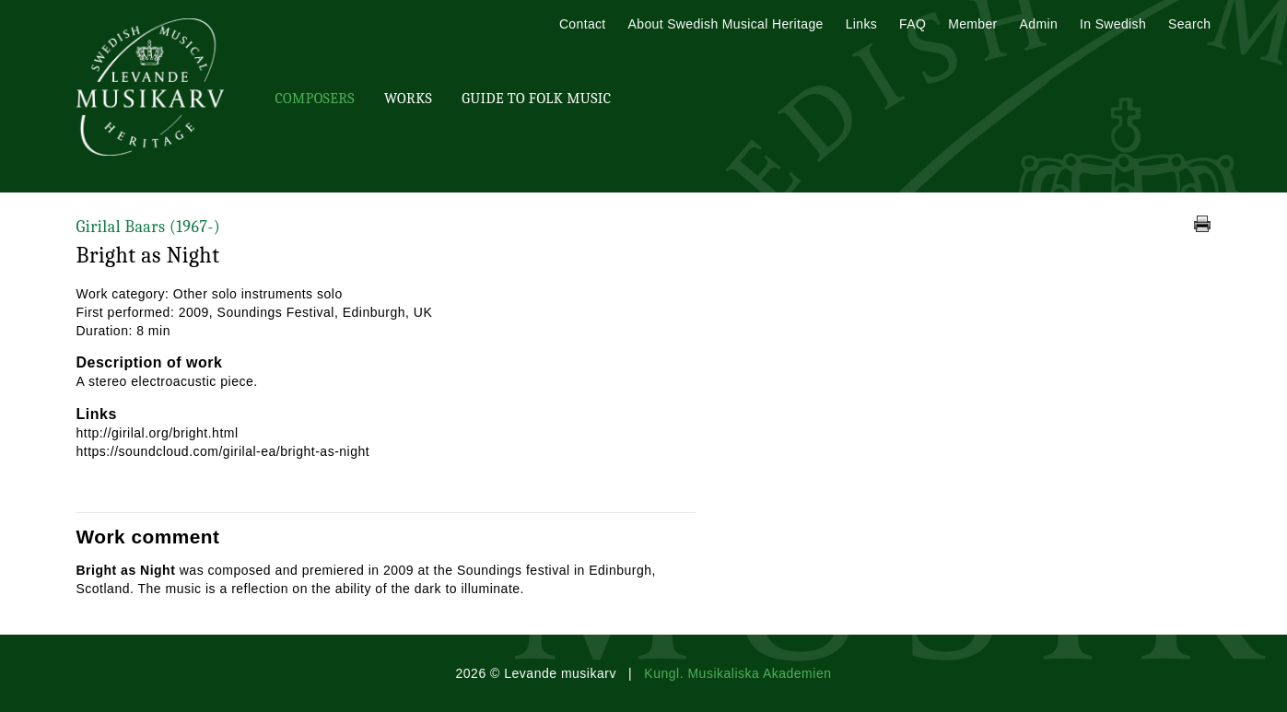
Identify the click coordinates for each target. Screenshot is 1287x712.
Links (861, 24)
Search (1189, 24)
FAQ (912, 24)
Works (408, 98)
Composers (315, 98)
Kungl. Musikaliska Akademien (737, 673)
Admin (1039, 24)
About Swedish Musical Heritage (726, 24)
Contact (582, 24)
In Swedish (1113, 24)
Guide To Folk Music (536, 98)
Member (972, 24)
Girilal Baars (148, 227)
